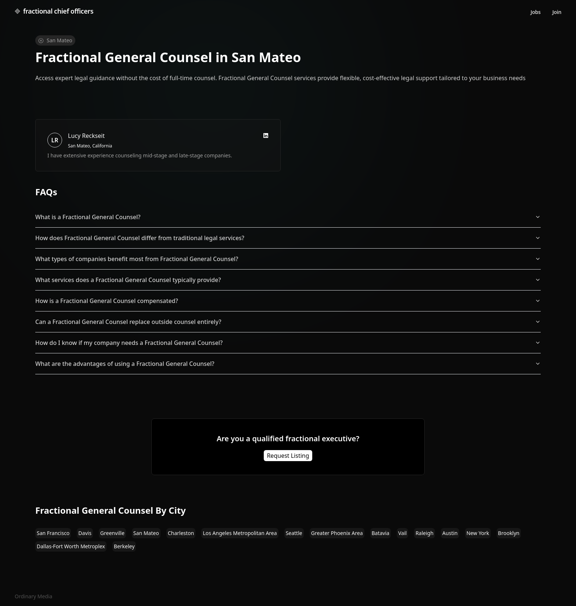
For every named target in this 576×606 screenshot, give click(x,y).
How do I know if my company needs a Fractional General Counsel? (288, 343)
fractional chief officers (54, 11)
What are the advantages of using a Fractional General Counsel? (288, 364)
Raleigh (424, 533)
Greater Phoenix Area (337, 533)
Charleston (181, 533)
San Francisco (53, 533)
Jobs (535, 11)
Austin (450, 533)
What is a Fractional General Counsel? (288, 217)
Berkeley (124, 546)
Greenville (112, 533)
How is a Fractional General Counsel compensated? (288, 301)
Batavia (380, 533)
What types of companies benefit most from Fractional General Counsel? (288, 259)
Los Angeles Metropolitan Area (240, 533)
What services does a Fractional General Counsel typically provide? (288, 280)
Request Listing (288, 456)
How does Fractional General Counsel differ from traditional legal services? (288, 238)
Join (556, 11)
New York (478, 533)
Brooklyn (508, 533)
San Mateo (146, 533)
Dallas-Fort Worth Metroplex (71, 546)
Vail (402, 533)
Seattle (294, 533)
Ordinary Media (33, 596)
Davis (84, 533)
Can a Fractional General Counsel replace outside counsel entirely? (288, 322)
